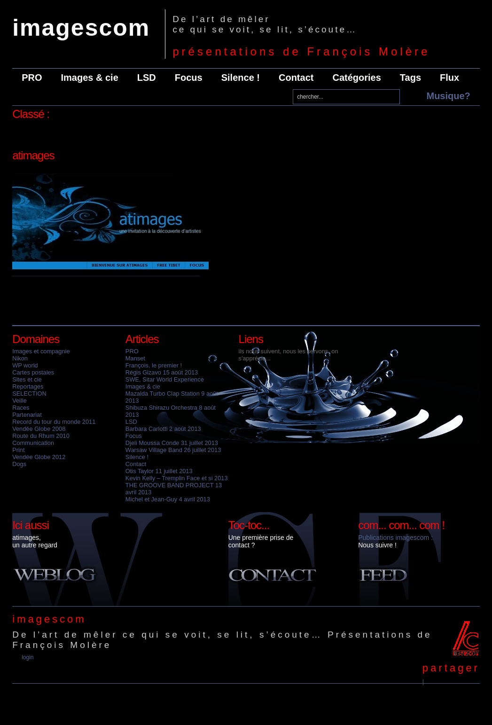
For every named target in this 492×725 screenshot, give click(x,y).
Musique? (448, 96)
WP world (25, 365)
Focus (189, 77)
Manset (135, 358)
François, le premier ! (153, 365)
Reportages (27, 386)
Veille (19, 400)
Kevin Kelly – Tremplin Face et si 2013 (176, 478)
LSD (146, 77)
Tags (410, 77)
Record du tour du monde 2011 (53, 421)
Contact (296, 77)
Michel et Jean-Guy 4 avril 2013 (167, 499)
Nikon (20, 358)
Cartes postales (33, 372)
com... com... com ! (401, 525)
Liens (251, 339)
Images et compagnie (41, 351)
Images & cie (89, 77)
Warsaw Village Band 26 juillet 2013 (173, 449)
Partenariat (27, 414)
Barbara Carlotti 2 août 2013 (163, 428)
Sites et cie (27, 379)
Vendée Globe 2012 (38, 456)
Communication (33, 442)
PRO (32, 77)
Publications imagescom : (395, 537)
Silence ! (240, 77)
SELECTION (29, 393)
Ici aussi (30, 525)
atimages (33, 155)
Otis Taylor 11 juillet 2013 (159, 471)
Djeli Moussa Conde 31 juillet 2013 (171, 442)
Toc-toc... (248, 525)
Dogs (19, 464)
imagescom (81, 28)
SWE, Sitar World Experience (164, 379)
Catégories (356, 77)
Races (20, 407)
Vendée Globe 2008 (38, 428)
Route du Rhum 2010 (41, 435)
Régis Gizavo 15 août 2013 (161, 372)
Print (18, 449)
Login (27, 657)
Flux (449, 77)
